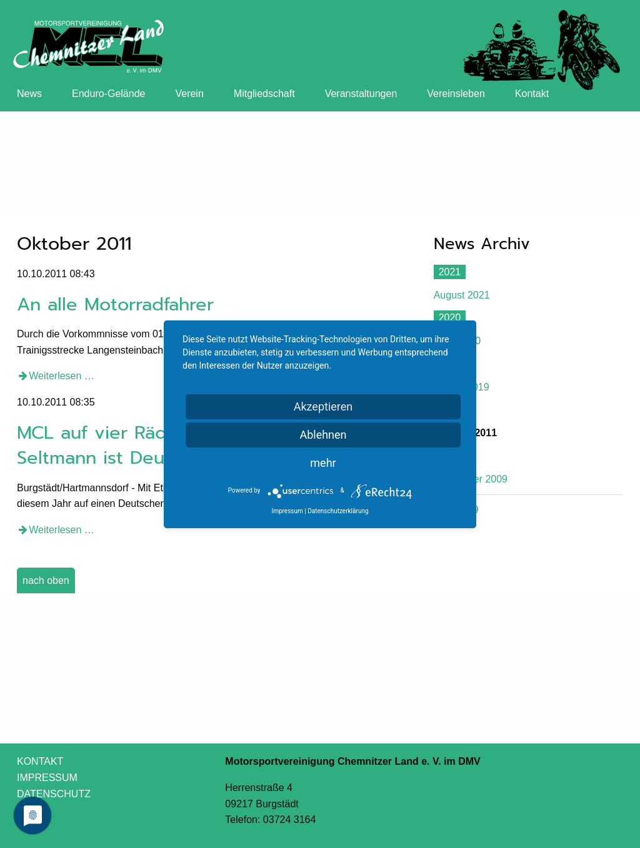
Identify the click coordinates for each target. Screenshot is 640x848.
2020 (450, 318)
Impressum (286, 511)
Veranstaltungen (361, 93)
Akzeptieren (323, 406)
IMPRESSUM (47, 777)
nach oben (45, 580)
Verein (189, 93)
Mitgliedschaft (264, 93)
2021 (450, 272)
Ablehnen (322, 434)
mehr (323, 462)
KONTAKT (40, 761)
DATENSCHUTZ (54, 794)
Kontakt (532, 93)
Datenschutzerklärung (338, 511)
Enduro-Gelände (108, 93)
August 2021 (462, 295)
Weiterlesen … (61, 375)
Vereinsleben (456, 93)
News (29, 93)
